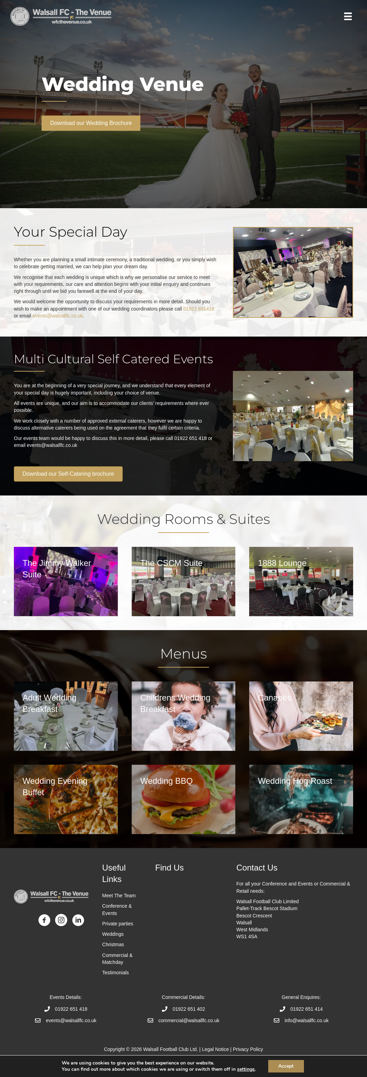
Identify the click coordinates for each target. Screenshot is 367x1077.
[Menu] (348, 16)
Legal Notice (215, 1049)
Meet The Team (119, 895)
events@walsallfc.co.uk (58, 316)
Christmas (113, 944)
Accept (286, 1066)
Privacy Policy (248, 1049)
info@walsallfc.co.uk (307, 1020)
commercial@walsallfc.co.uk (188, 1020)
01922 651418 (199, 309)
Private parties (117, 923)
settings (246, 1069)
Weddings (113, 934)
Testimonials (116, 972)
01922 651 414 (306, 1009)
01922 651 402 (189, 1009)
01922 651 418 (71, 1009)
